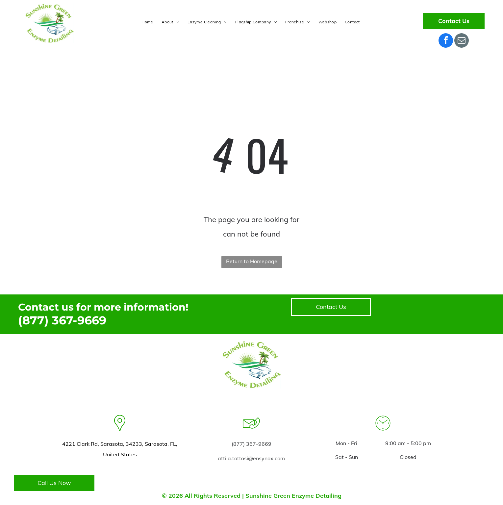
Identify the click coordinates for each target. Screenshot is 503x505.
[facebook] (446, 41)
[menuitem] (148, 22)
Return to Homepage (251, 261)
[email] (461, 41)
